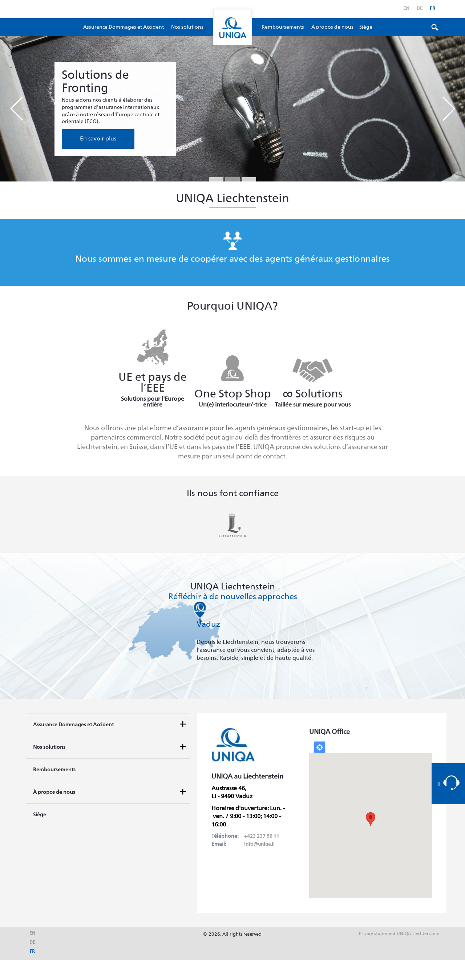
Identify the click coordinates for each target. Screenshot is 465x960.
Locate (319, 747)
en (406, 8)
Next (448, 109)
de (419, 8)
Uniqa (232, 27)
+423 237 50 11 (261, 836)
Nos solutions (187, 27)
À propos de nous (332, 27)
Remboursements (283, 27)
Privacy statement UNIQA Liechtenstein (399, 934)
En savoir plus (98, 139)
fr (432, 8)
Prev (16, 109)
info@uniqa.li (259, 844)
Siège (365, 27)
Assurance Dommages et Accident (123, 27)
